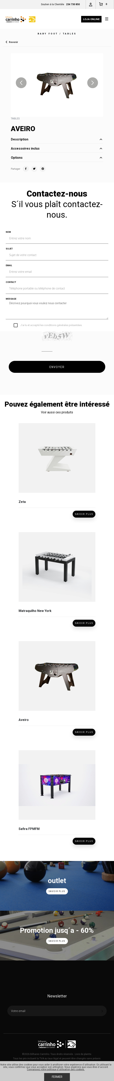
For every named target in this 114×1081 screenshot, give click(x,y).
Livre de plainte (83, 1054)
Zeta (22, 502)
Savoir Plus (84, 514)
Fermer (57, 1076)
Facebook (26, 169)
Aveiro (24, 720)
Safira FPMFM (29, 829)
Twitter (34, 169)
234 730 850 (73, 4)
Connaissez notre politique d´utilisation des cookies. (56, 1069)
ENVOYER (57, 367)
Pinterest (42, 169)
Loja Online (91, 19)
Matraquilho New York (35, 611)
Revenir (13, 42)
